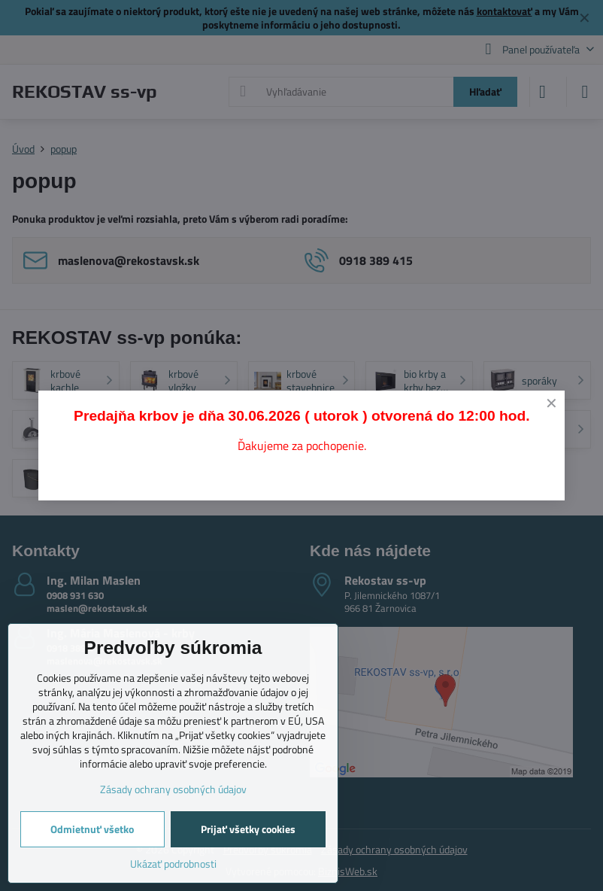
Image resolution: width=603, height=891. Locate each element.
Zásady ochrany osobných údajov (173, 789)
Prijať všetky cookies (248, 829)
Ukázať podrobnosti (173, 863)
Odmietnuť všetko (92, 829)
